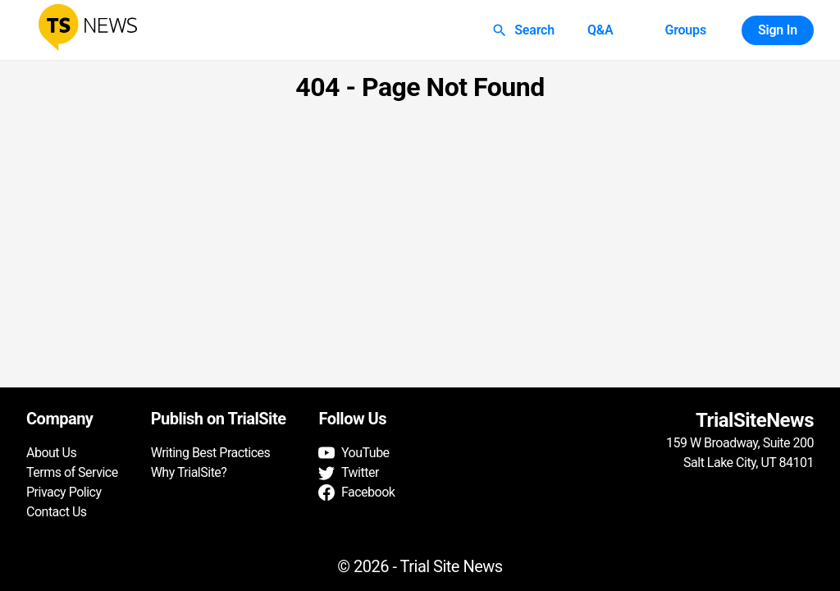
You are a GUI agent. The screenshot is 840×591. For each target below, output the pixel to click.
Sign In (778, 30)
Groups (685, 30)
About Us (51, 452)
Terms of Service (72, 472)
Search (524, 30)
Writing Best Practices (211, 452)
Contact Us (56, 512)
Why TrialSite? (189, 472)
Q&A (600, 30)
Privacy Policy (64, 492)
